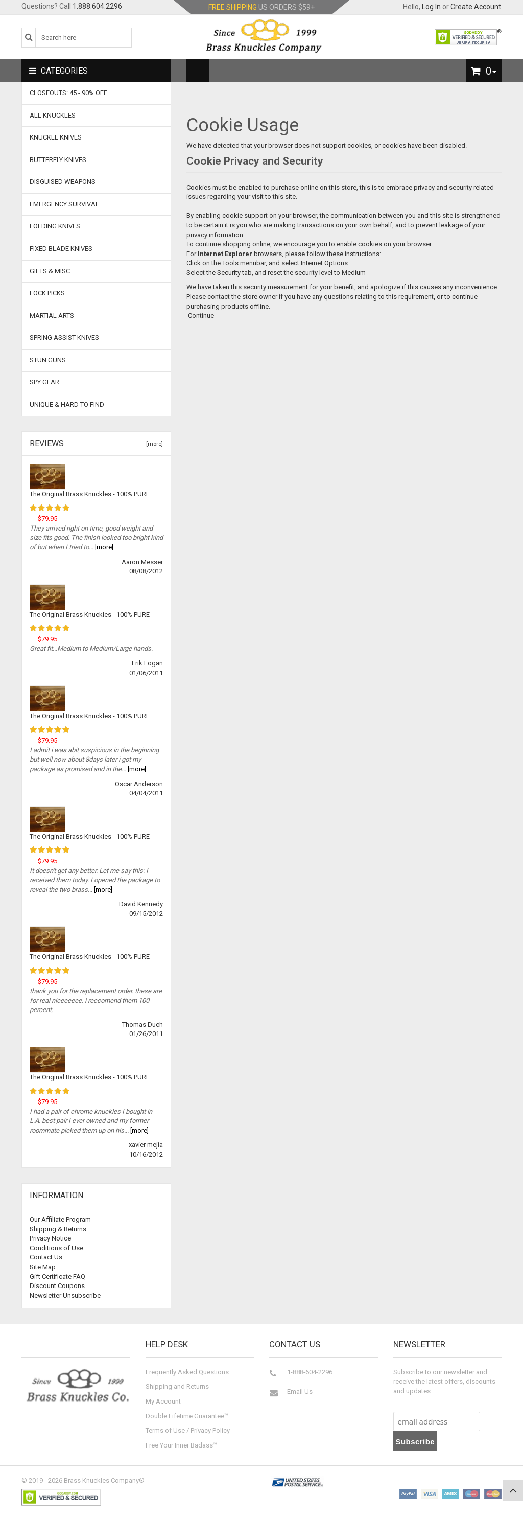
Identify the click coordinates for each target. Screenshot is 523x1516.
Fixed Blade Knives (61, 248)
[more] (153, 444)
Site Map (43, 1267)
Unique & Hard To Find (67, 404)
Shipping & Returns (58, 1229)
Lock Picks (47, 293)
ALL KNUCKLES (53, 115)
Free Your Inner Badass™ (181, 1445)
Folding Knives (55, 226)
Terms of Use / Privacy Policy (188, 1430)
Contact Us (46, 1257)
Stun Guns (48, 360)
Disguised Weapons (63, 182)
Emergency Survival (64, 204)
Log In (431, 7)
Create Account (475, 7)
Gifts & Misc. (51, 271)
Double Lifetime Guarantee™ (187, 1416)
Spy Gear (44, 382)
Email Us (300, 1391)
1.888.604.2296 (97, 6)
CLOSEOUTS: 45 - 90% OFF (68, 93)
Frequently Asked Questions (187, 1372)
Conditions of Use (56, 1248)
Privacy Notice (50, 1238)
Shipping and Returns (177, 1386)
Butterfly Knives (58, 160)
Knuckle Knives (56, 137)
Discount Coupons (57, 1286)
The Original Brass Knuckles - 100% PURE (90, 494)
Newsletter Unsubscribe (65, 1295)
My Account (163, 1401)
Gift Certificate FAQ (57, 1276)
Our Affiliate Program (60, 1219)
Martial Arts (52, 315)
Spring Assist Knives (64, 337)
